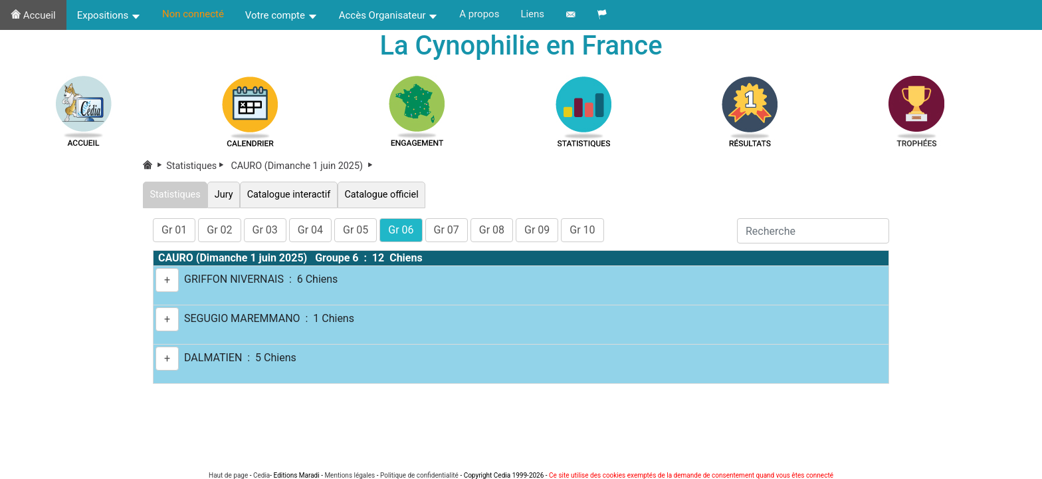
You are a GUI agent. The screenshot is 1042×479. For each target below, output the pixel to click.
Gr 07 (446, 230)
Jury (223, 194)
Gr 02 (219, 230)
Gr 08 (491, 230)
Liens (532, 14)
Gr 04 (310, 230)
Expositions (109, 15)
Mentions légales (349, 475)
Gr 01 (174, 230)
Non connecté (193, 14)
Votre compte (281, 15)
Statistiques (197, 166)
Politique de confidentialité (419, 475)
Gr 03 (265, 230)
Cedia (261, 475)
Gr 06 (400, 230)
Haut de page (228, 475)
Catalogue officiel (381, 194)
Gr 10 (582, 230)
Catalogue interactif (289, 194)
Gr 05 (355, 230)
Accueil (33, 15)
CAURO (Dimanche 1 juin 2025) (303, 166)
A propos (479, 14)
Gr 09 (537, 230)
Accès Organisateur (389, 15)
